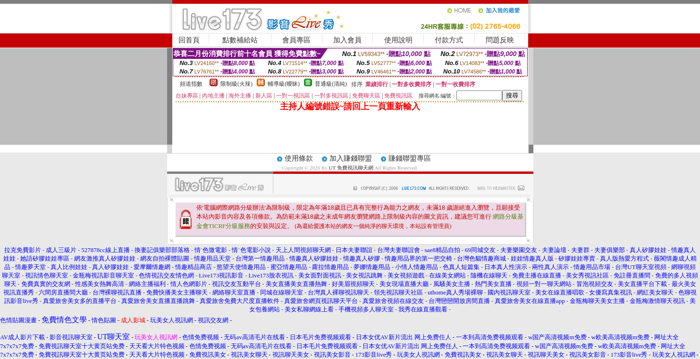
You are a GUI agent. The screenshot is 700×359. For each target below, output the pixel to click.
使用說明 (398, 40)
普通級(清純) (331, 84)
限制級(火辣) (236, 84)
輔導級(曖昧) (284, 84)
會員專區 (296, 40)
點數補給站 (240, 40)
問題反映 (500, 40)
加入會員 (347, 40)
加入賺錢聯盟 (350, 158)
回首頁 (189, 40)
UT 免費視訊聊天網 (351, 168)
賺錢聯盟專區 (409, 158)
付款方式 (449, 40)
